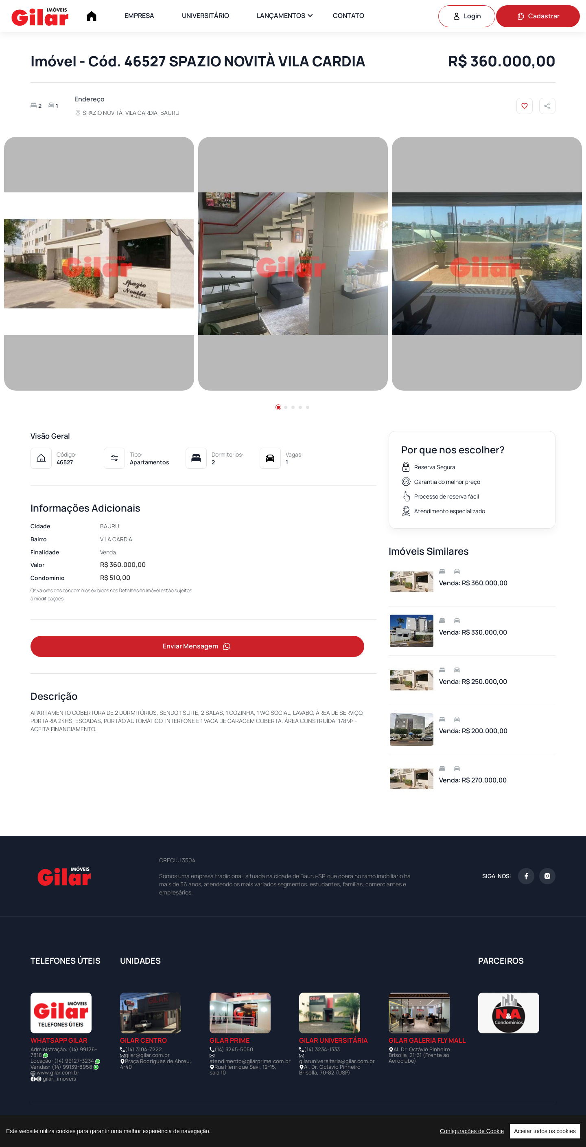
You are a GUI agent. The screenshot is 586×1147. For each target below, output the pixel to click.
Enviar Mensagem (197, 646)
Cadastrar (538, 15)
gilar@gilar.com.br (147, 1055)
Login (467, 15)
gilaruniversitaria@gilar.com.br (337, 1061)
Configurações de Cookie (472, 1131)
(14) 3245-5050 (233, 1049)
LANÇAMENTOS (281, 15)
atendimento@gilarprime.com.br (250, 1061)
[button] (278, 407)
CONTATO (348, 15)
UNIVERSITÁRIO (205, 15)
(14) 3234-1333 (322, 1049)
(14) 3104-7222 (143, 1049)
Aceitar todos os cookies (545, 1131)
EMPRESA (139, 15)
